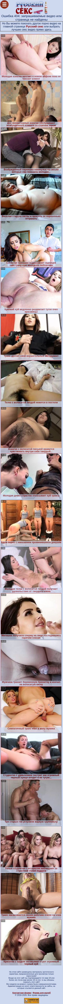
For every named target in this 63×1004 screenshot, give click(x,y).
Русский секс (35, 26)
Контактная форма (21, 993)
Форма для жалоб (42, 993)
